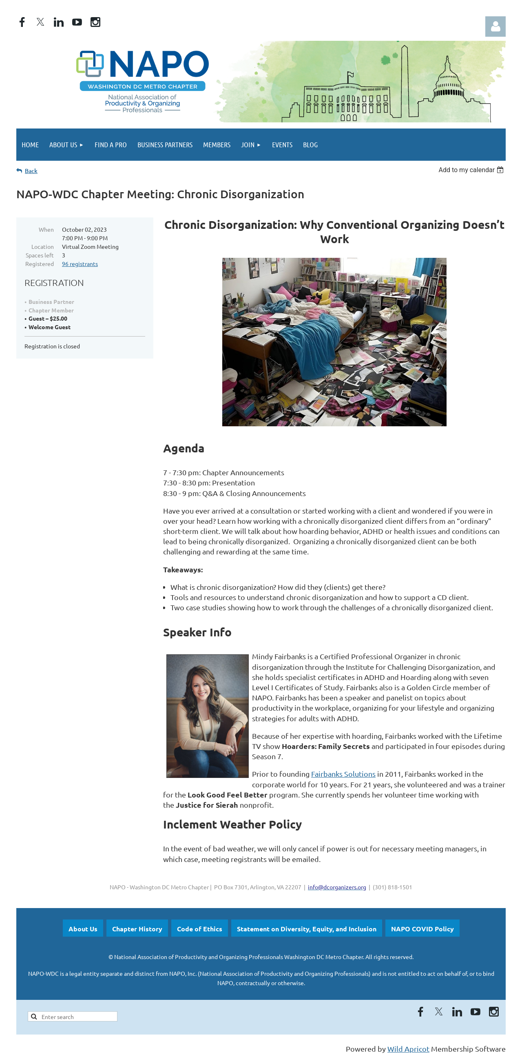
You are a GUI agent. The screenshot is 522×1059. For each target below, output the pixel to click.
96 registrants (80, 263)
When (46, 229)
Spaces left (40, 255)
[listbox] (472, 170)
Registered (39, 263)
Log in (495, 26)
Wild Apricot (408, 1048)
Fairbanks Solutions (343, 773)
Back (31, 171)
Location (42, 246)
